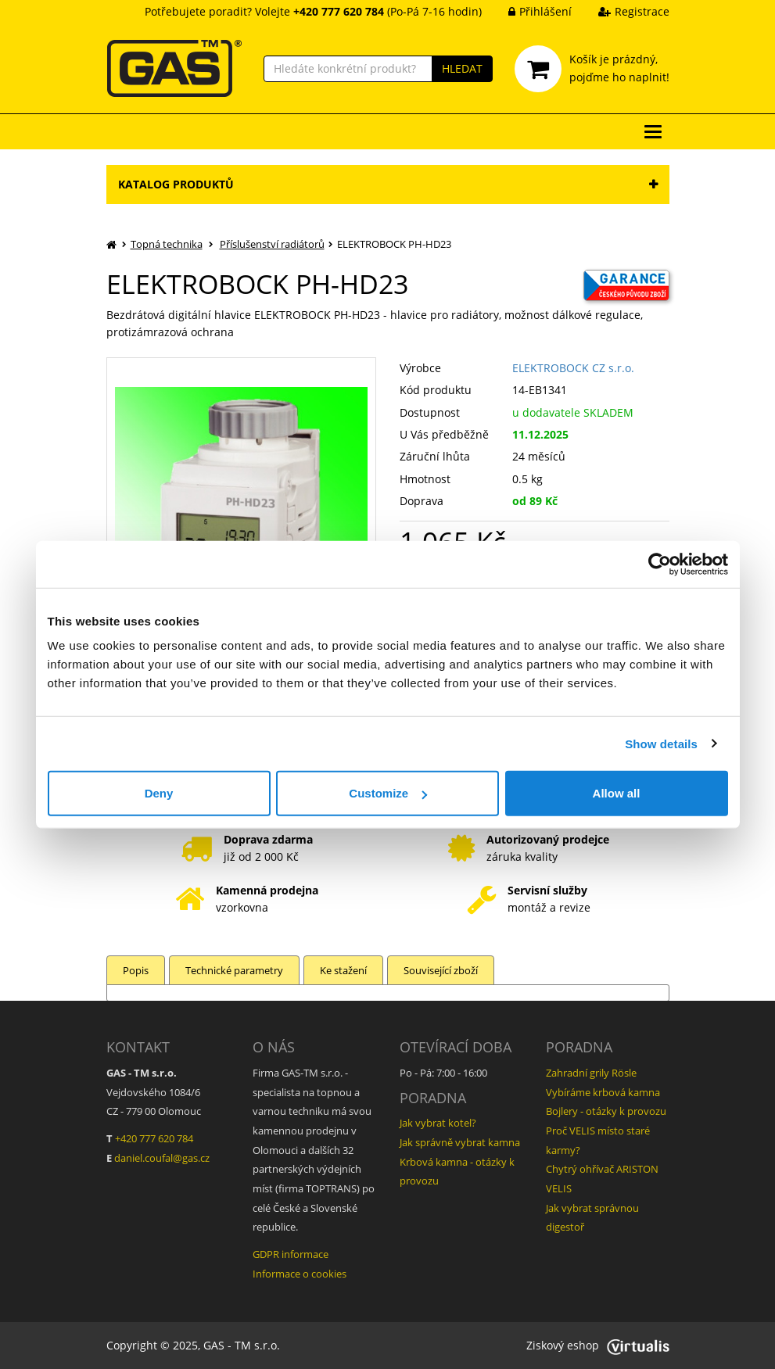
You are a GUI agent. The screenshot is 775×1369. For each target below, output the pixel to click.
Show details (661, 743)
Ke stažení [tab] (343, 970)
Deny (159, 793)
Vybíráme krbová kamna (603, 1092)
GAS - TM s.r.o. (241, 1345)
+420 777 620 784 (154, 1138)
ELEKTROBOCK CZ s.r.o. (573, 367)
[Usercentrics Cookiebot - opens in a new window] (659, 563)
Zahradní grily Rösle (591, 1073)
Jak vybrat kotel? (438, 1123)
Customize (388, 793)
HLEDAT (462, 68)
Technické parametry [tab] (234, 970)
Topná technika (167, 244)
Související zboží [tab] (441, 970)
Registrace (622, 11)
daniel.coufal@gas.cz (162, 1158)
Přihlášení (528, 11)
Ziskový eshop (597, 1345)
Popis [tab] (136, 970)
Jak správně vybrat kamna (460, 1142)
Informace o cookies (299, 1274)
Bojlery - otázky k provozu (606, 1111)
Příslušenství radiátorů (272, 244)
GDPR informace (290, 1254)
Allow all (616, 793)
